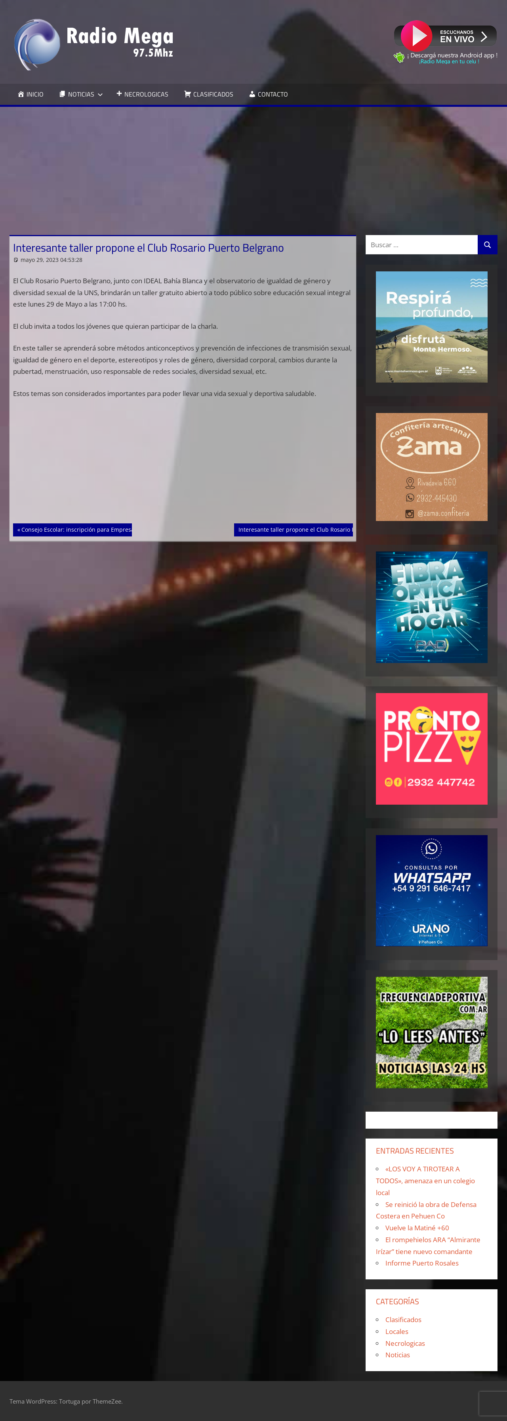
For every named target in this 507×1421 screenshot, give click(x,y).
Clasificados (403, 1319)
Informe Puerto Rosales (422, 1263)
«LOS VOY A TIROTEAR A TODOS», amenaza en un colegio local (425, 1180)
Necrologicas (405, 1343)
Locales (396, 1331)
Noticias (397, 1354)
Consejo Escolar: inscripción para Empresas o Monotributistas (103, 529)
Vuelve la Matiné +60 (417, 1227)
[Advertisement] (253, 166)
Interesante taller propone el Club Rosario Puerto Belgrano (316, 529)
